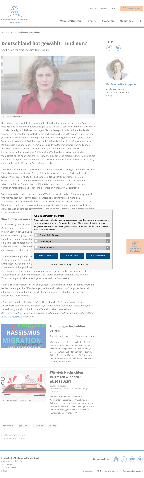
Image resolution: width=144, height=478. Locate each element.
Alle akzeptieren (98, 255)
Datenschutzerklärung (61, 264)
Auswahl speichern (46, 255)
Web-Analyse (45, 241)
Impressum (83, 264)
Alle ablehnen (72, 255)
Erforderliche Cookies (49, 235)
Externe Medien (47, 247)
